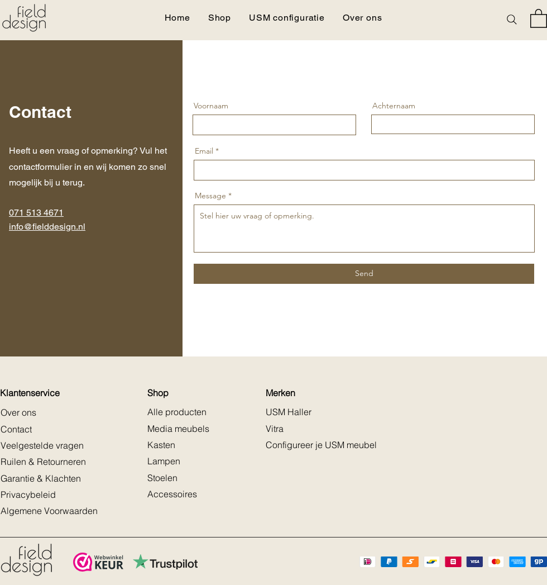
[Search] (512, 19)
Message (210, 195)
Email (204, 151)
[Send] (364, 274)
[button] (538, 18)
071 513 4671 (36, 212)
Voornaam (211, 106)
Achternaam (393, 106)
